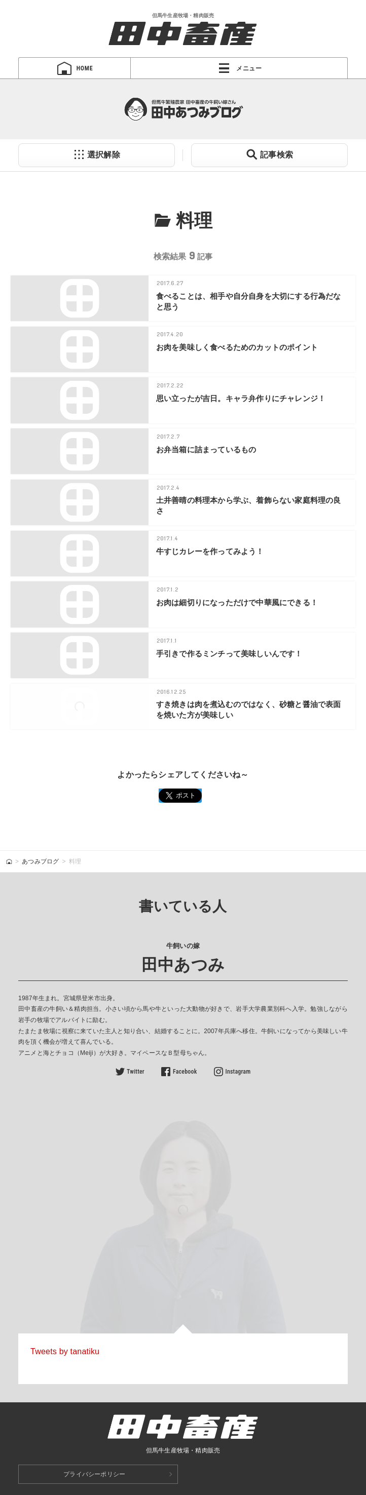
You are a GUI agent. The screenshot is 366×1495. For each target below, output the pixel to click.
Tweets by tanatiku (64, 1351)
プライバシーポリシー (94, 1474)
